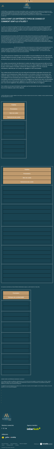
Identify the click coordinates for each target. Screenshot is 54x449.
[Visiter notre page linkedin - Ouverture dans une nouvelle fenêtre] (6, 428)
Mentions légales (23, 443)
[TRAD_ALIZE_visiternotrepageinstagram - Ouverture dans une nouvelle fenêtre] (3, 428)
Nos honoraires (5, 443)
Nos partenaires (14, 443)
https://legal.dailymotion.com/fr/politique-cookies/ (16, 329)
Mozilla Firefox (4, 392)
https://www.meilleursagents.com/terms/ (16, 318)
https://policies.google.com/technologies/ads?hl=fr (16, 371)
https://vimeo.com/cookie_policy (16, 339)
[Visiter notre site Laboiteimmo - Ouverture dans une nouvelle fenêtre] (46, 444)
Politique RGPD (9, 15)
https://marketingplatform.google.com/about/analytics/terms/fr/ (16, 361)
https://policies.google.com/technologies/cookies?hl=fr (16, 350)
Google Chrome (4, 390)
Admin (3, 445)
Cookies (17, 445)
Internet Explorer (5, 395)
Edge (3, 402)
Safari (3, 397)
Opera (3, 400)
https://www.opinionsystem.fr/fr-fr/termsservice (16, 307)
